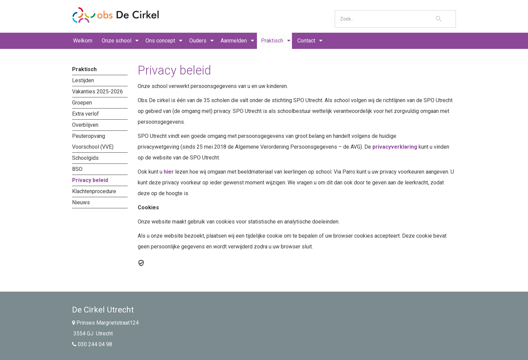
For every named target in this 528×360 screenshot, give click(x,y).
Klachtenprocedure (94, 191)
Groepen (82, 102)
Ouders (197, 40)
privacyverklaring (394, 147)
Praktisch (272, 40)
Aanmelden (234, 40)
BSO (77, 169)
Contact (306, 40)
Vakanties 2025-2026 (97, 91)
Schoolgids (85, 158)
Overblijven (85, 125)
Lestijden (83, 80)
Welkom (82, 40)
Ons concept (160, 40)
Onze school (116, 40)
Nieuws (81, 202)
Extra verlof (85, 114)
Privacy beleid (90, 180)
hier (169, 172)
